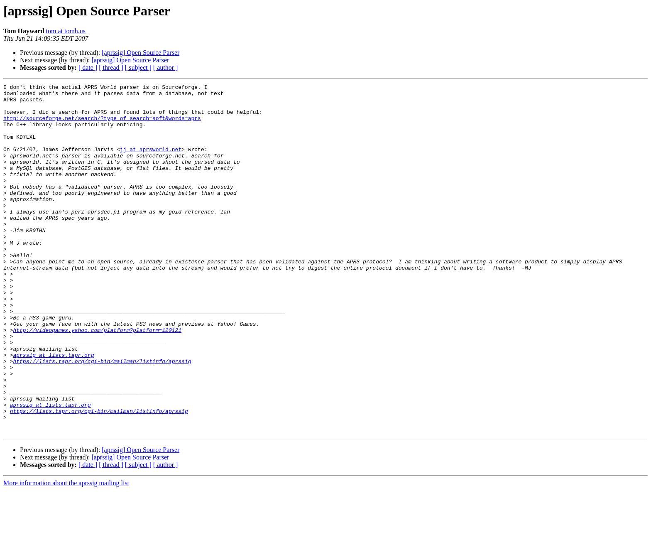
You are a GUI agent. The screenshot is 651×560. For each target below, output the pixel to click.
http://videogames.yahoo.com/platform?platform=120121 (97, 379)
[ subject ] (138, 67)
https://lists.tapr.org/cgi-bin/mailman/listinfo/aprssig (102, 417)
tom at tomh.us (66, 30)
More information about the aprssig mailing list (66, 552)
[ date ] (87, 67)
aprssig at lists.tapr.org (53, 409)
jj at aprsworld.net (150, 163)
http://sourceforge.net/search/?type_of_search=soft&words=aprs (102, 125)
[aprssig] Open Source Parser (140, 52)
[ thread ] (111, 67)
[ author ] (165, 67)
